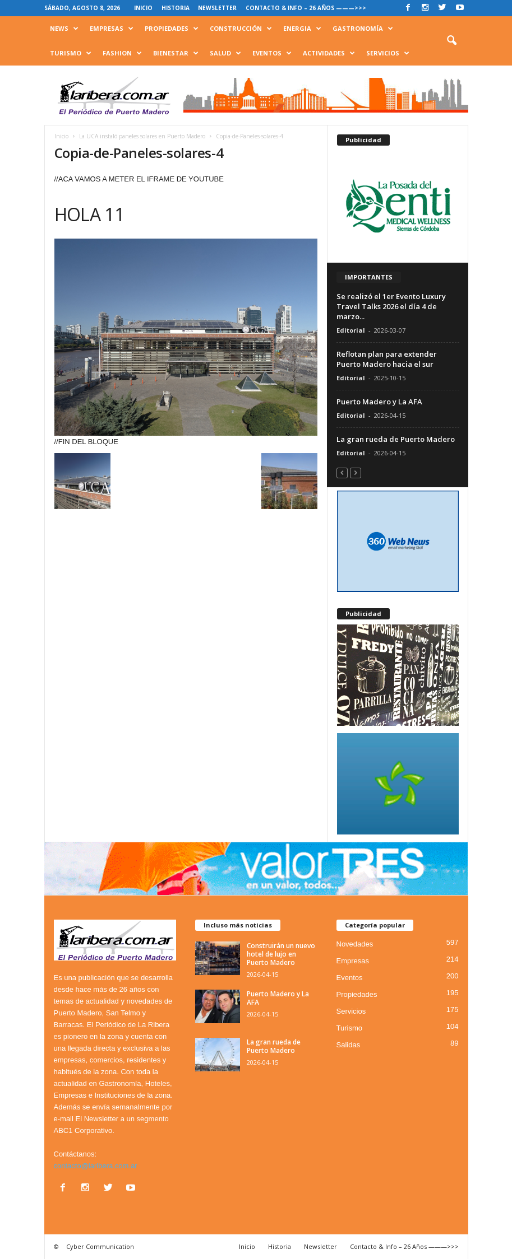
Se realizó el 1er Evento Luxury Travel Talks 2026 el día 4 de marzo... (391, 306)
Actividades (329, 53)
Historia (176, 8)
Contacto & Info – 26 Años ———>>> (306, 8)
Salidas (348, 1045)
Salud (225, 53)
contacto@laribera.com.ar (95, 1166)
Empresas (111, 28)
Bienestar (176, 53)
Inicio (143, 8)
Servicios (387, 53)
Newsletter (217, 8)
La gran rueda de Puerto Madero (395, 439)
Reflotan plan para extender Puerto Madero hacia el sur (386, 359)
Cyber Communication (100, 1246)
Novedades (354, 944)
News (64, 28)
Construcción (241, 28)
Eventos (272, 53)
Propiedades (172, 28)
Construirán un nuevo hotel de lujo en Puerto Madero (281, 954)
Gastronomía (363, 28)
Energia (302, 28)
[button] (451, 41)
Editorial (350, 330)
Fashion (122, 53)
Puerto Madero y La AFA (379, 402)
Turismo (70, 53)
